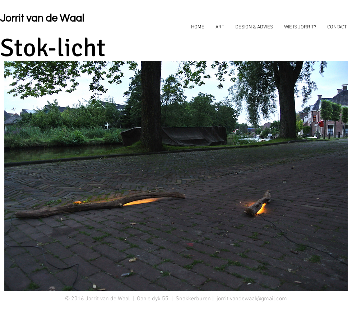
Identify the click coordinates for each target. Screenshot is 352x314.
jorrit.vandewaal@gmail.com (252, 298)
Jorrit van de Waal (42, 18)
